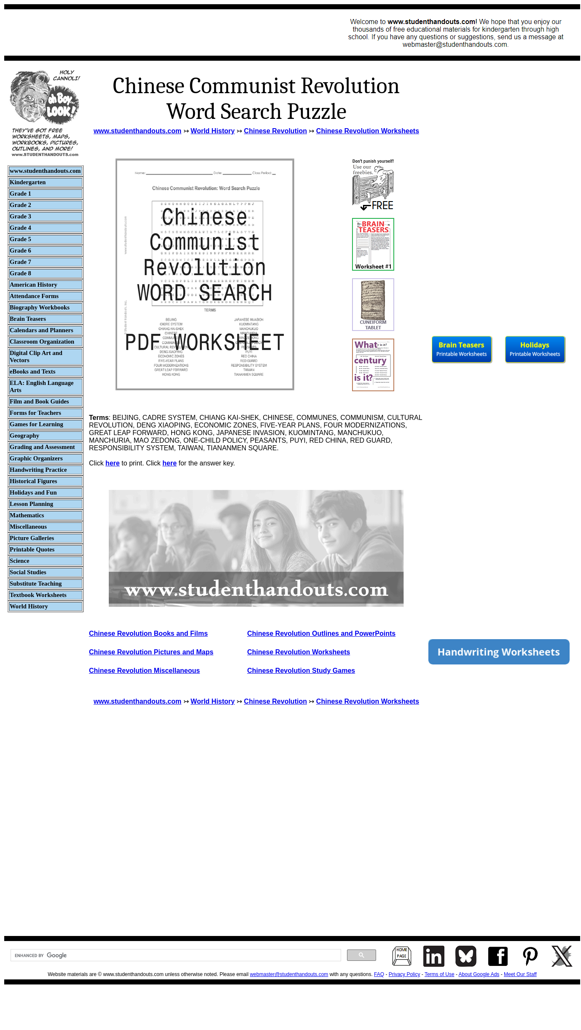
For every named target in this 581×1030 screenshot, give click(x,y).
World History (213, 130)
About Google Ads (479, 974)
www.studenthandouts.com (137, 130)
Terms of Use (440, 974)
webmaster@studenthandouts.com (289, 974)
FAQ (379, 974)
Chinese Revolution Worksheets (367, 130)
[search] (175, 955)
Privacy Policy (404, 974)
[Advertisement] (162, 32)
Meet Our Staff (520, 974)
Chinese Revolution (275, 130)
